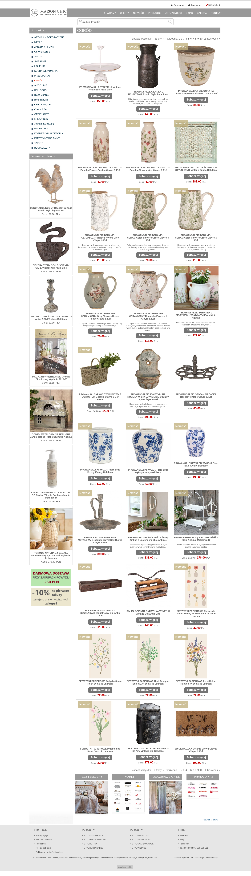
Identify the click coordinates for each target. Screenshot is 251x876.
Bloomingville (41, 99)
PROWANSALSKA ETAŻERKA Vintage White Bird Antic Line (100, 88)
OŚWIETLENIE (42, 51)
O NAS (189, 13)
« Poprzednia (170, 38)
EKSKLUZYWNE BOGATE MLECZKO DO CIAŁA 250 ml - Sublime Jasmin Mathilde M (51, 495)
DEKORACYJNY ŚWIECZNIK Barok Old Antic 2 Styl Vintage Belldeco (51, 317)
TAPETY (38, 143)
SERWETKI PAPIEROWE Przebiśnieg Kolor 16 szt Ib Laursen (100, 750)
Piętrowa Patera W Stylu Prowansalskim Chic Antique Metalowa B (196, 538)
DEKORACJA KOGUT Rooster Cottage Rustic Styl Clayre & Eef (51, 209)
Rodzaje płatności (44, 839)
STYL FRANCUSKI (141, 835)
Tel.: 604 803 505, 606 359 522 (194, 848)
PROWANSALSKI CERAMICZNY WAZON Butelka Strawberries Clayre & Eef (148, 168)
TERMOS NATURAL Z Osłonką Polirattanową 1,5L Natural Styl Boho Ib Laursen (51, 555)
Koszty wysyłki (42, 835)
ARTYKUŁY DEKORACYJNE (49, 37)
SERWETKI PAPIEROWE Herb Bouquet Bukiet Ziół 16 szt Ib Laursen (148, 682)
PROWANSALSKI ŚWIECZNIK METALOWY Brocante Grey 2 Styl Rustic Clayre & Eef (100, 540)
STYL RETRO (90, 844)
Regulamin (41, 844)
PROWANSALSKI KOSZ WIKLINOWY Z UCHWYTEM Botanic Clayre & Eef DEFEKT (100, 397)
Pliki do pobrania (43, 848)
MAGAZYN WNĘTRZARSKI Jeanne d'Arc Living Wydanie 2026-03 (51, 378)
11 (204, 38)
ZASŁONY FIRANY (44, 47)
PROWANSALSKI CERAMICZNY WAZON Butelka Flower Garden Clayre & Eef (100, 168)
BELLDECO (40, 90)
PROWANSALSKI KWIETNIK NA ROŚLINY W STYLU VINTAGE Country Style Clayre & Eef (148, 397)
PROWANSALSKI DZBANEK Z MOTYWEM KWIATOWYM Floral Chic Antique (196, 315)
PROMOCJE (155, 13)
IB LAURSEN (41, 119)
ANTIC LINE (40, 85)
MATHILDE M (41, 128)
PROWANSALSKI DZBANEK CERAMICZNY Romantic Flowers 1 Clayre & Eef (148, 316)
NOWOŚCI (138, 13)
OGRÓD (38, 80)
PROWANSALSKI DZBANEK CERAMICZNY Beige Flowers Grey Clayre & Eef (100, 238)
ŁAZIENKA (39, 66)
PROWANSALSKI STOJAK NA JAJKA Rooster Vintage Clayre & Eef (196, 395)
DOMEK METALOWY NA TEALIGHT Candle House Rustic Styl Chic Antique (51, 435)
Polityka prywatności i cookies (49, 852)
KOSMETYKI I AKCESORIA (48, 133)
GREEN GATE (41, 114)
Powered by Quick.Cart (183, 858)
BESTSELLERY (42, 147)
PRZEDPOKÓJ (42, 75)
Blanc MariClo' (41, 95)
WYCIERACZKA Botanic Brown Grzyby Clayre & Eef (196, 750)
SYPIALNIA (40, 61)
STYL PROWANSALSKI (95, 839)
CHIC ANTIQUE (42, 104)
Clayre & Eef (40, 109)
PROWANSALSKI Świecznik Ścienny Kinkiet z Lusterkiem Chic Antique (148, 538)
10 (201, 38)
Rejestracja (179, 5)
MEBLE (38, 42)
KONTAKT (216, 13)
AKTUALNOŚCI (173, 13)
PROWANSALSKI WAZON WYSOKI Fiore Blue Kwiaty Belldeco (196, 464)
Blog (182, 839)
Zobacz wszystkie (141, 38)
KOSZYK (213, 5)
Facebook (184, 844)
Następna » (213, 38)
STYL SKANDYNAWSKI (143, 844)
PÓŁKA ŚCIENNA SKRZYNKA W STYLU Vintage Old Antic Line (148, 612)
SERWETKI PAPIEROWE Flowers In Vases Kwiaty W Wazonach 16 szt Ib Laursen (196, 613)
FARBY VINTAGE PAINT (47, 138)
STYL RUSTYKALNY (93, 848)
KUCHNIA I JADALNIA (45, 71)
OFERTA (124, 13)
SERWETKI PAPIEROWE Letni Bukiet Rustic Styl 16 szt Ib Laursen (196, 682)
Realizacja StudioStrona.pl (206, 858)
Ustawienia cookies (125, 867)
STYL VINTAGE (139, 848)
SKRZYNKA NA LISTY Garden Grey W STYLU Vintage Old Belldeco (148, 749)
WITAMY (111, 13)
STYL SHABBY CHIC (141, 839)
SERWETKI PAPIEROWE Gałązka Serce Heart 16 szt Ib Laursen (100, 682)
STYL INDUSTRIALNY (94, 835)
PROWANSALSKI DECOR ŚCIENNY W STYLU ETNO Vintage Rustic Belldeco (196, 168)
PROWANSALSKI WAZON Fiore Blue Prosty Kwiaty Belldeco (100, 471)
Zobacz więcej (100, 95)
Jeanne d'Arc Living (44, 123)
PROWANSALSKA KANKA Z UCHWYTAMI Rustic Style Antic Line (148, 93)
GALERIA (202, 13)
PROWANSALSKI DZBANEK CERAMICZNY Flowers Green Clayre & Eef (148, 238)
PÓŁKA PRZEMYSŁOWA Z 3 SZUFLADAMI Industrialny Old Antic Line (100, 613)
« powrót (206, 820)
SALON (38, 56)
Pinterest (184, 835)
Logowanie (196, 5)
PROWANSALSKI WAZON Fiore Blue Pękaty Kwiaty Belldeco (148, 471)
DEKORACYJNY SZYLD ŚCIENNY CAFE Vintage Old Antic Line (51, 266)
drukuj (215, 820)
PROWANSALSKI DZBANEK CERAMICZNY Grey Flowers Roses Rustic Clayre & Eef (100, 316)
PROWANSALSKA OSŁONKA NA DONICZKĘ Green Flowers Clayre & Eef (196, 92)
